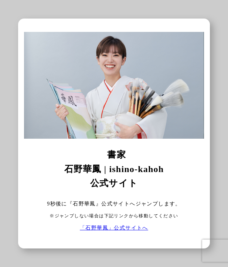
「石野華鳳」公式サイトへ (114, 228)
